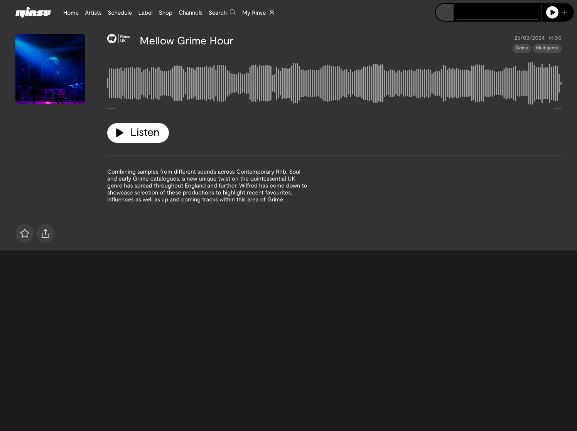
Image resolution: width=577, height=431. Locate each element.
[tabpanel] (334, 84)
